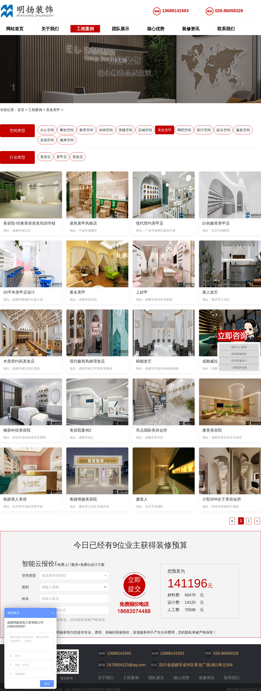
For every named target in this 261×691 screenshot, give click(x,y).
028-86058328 (229, 10)
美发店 (77, 157)
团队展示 (120, 28)
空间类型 (29, 575)
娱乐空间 (223, 130)
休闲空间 (106, 130)
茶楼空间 (125, 130)
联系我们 (226, 28)
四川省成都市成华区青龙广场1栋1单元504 (196, 665)
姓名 (25, 598)
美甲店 (61, 157)
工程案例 (85, 28)
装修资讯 (190, 28)
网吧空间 (184, 130)
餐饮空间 (67, 130)
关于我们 (50, 28)
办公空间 (47, 130)
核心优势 (155, 28)
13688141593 (175, 10)
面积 (25, 587)
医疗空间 (204, 130)
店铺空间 (145, 130)
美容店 (45, 157)
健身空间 (67, 140)
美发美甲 (53, 110)
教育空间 (86, 130)
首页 (20, 110)
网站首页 (14, 28)
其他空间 (47, 140)
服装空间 (243, 130)
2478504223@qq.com (126, 665)
